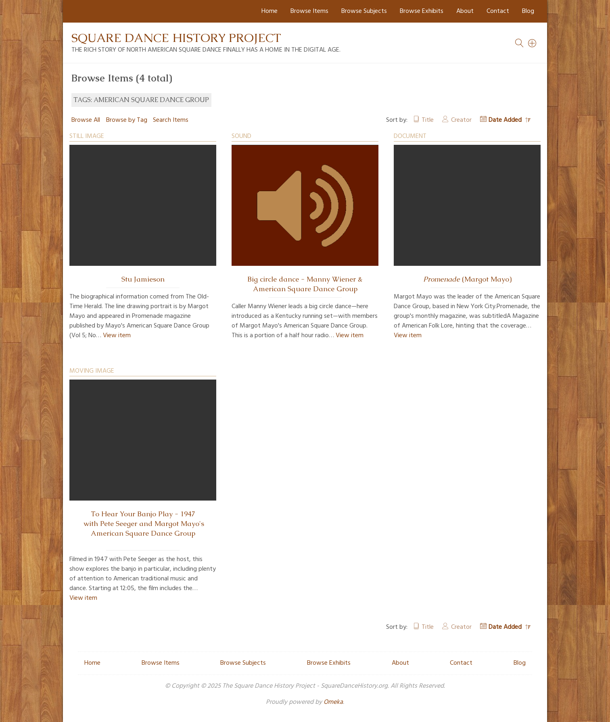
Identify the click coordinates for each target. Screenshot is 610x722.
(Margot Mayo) (467, 279)
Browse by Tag (126, 120)
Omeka (333, 702)
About (465, 11)
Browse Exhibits (421, 11)
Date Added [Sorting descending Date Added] (506, 120)
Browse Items (309, 11)
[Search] (532, 43)
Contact (498, 11)
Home (269, 11)
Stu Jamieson (143, 279)
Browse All (85, 120)
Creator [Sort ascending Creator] (461, 120)
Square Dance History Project (176, 38)
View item (117, 335)
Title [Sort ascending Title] (428, 120)
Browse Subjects (364, 11)
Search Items (170, 120)
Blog (528, 11)
